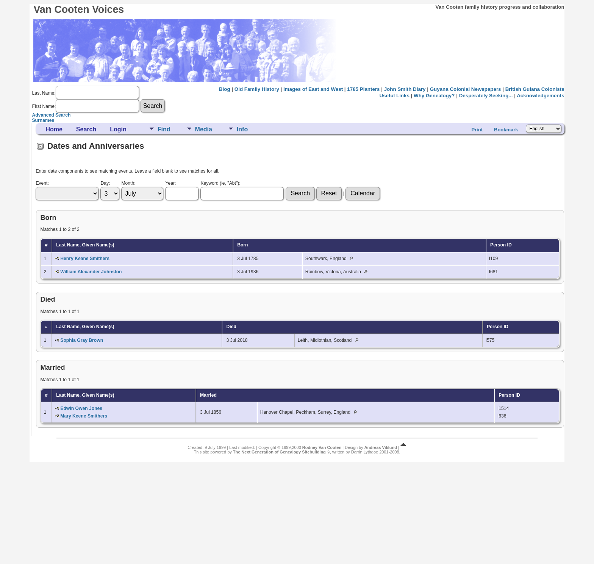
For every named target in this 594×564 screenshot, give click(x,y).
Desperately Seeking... (486, 95)
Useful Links (394, 95)
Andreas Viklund (380, 447)
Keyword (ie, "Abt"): (220, 183)
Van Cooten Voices (78, 9)
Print (477, 129)
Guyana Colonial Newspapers (465, 89)
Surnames (43, 120)
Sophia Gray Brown (81, 340)
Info (242, 129)
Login (118, 129)
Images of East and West (313, 89)
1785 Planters (363, 89)
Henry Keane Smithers (84, 258)
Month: (128, 183)
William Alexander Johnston (91, 271)
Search (86, 129)
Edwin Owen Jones (81, 408)
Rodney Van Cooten (321, 447)
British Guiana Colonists (534, 89)
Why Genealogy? (434, 95)
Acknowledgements (540, 95)
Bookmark (506, 129)
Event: (42, 183)
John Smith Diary (405, 89)
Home (53, 129)
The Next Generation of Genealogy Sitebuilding (279, 452)
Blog (224, 89)
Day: (105, 183)
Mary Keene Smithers (83, 416)
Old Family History (256, 89)
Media (203, 129)
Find (164, 129)
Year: (170, 183)
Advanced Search (51, 115)
